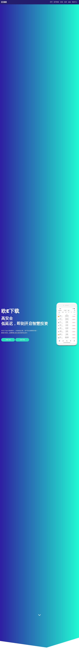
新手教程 (56, 2)
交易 (65, 2)
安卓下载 (22, 339)
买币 (51, 2)
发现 (61, 2)
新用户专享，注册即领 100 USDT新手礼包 (14, 332)
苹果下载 (8, 339)
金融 (69, 2)
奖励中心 (74, 2)
